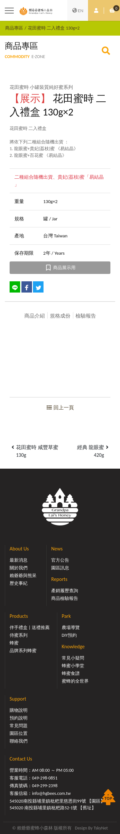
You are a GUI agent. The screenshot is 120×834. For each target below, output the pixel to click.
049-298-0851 (45, 778)
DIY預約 (69, 635)
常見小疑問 (73, 658)
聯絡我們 (19, 741)
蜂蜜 (14, 643)
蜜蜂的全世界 (75, 681)
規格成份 (60, 316)
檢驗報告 (86, 316)
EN (78, 10)
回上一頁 (60, 407)
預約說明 (19, 718)
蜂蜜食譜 (71, 673)
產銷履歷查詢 (64, 590)
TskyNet (100, 828)
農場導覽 (71, 627)
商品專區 (14, 28)
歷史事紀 (19, 583)
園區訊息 (60, 568)
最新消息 (19, 560)
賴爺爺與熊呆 (23, 575)
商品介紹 (34, 316)
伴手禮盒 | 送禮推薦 (30, 627)
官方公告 (60, 560)
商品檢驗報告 (64, 598)
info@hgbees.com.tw (51, 793)
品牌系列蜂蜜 (23, 650)
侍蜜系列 (19, 635)
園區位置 (19, 733)
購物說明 (19, 710)
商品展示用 (60, 267)
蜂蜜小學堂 (73, 665)
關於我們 (19, 568)
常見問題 (19, 725)
